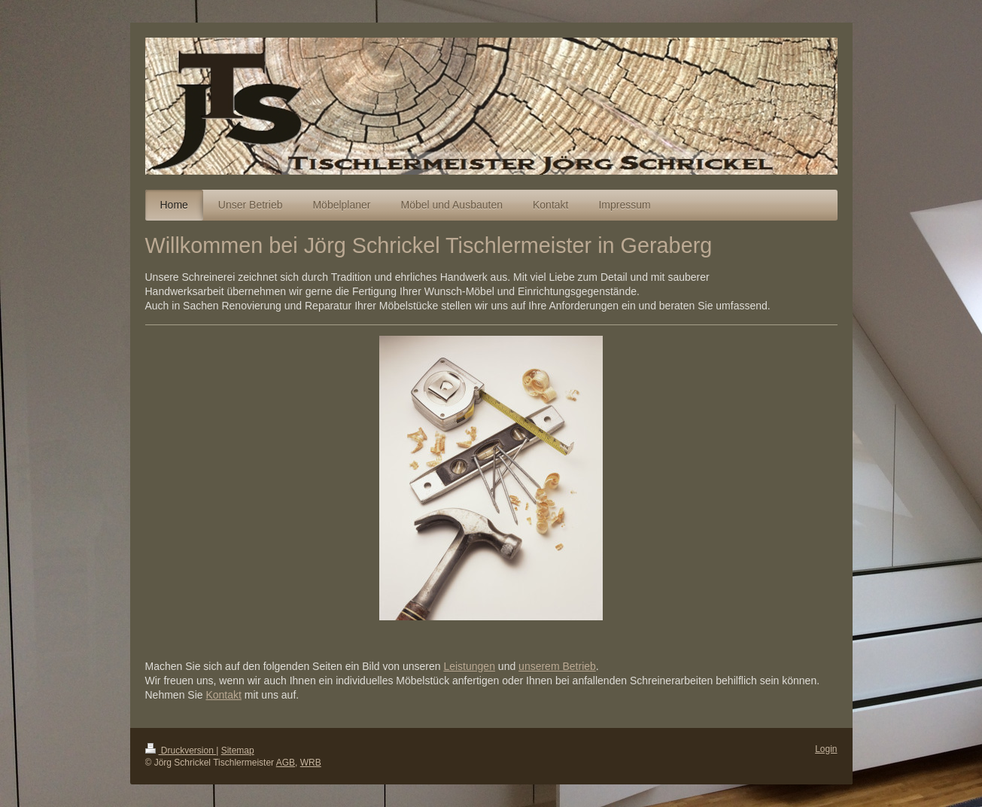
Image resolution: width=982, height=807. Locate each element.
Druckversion (181, 750)
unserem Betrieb (557, 666)
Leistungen (469, 666)
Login (826, 749)
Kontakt (223, 695)
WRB (310, 762)
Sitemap (237, 750)
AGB (285, 762)
